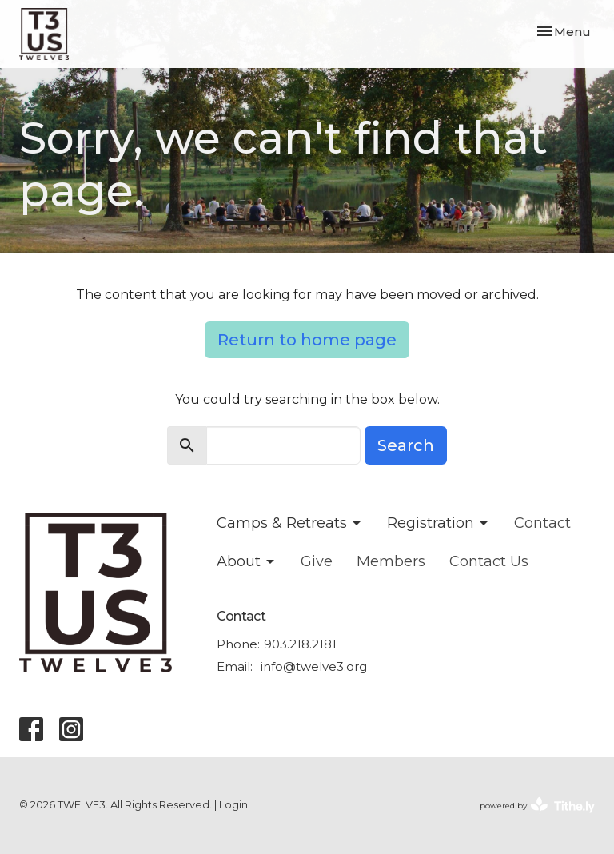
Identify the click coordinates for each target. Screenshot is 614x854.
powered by (537, 805)
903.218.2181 (300, 644)
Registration (438, 523)
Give (317, 561)
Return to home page (307, 339)
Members (391, 561)
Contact (542, 523)
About (247, 561)
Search (405, 445)
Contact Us (488, 561)
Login (233, 805)
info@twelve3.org (314, 666)
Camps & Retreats (290, 523)
